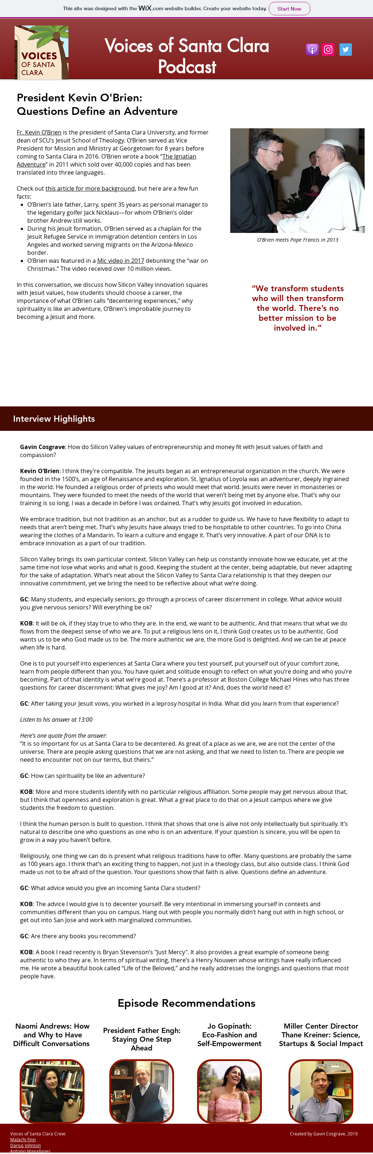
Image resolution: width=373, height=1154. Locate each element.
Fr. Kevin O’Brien (39, 132)
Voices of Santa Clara (187, 46)
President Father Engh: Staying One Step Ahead (142, 1039)
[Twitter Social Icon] (345, 49)
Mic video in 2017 (120, 261)
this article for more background (90, 188)
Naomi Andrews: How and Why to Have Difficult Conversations (52, 1035)
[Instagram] (328, 49)
